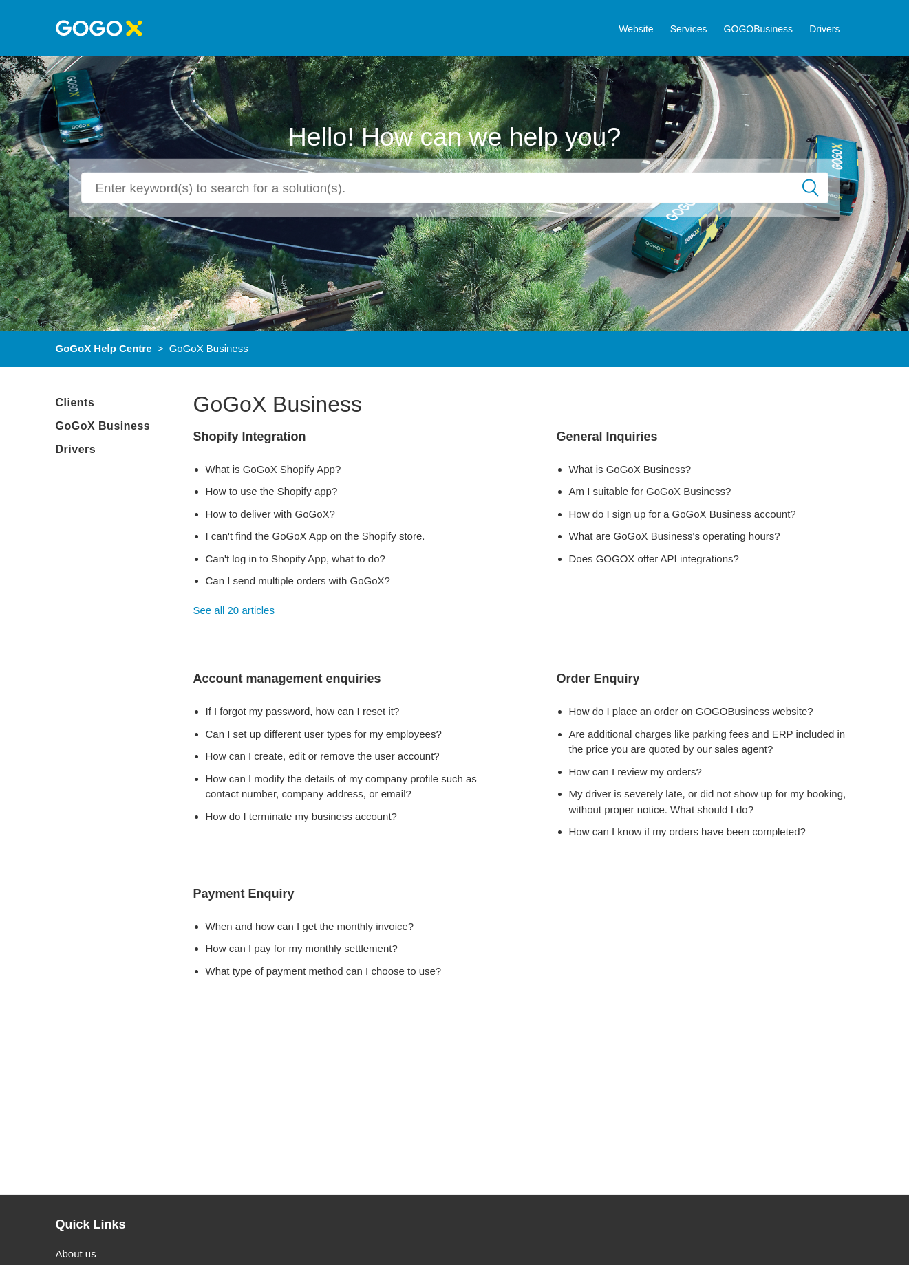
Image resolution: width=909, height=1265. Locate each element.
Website (636, 28)
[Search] (454, 188)
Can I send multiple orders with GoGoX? (298, 580)
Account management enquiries (287, 678)
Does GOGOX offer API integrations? (654, 558)
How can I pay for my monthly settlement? (302, 948)
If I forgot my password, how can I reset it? (303, 711)
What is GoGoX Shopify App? (273, 469)
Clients (75, 402)
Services (688, 28)
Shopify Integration (249, 436)
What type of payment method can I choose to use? (324, 971)
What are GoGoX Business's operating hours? (674, 536)
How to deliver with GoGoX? (270, 514)
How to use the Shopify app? (272, 491)
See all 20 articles (234, 610)
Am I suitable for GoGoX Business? (650, 491)
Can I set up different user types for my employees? (324, 734)
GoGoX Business (103, 426)
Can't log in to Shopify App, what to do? (295, 558)
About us (76, 1254)
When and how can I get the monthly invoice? (310, 926)
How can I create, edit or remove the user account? (323, 756)
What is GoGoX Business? (630, 469)
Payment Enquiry (244, 894)
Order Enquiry (598, 678)
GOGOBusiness (758, 28)
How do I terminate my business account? (301, 816)
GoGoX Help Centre (104, 348)
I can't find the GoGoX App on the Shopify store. (315, 536)
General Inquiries (607, 436)
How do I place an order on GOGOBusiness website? (691, 711)
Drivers (824, 28)
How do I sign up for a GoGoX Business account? (682, 514)
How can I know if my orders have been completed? (687, 831)
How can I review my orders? (635, 772)
